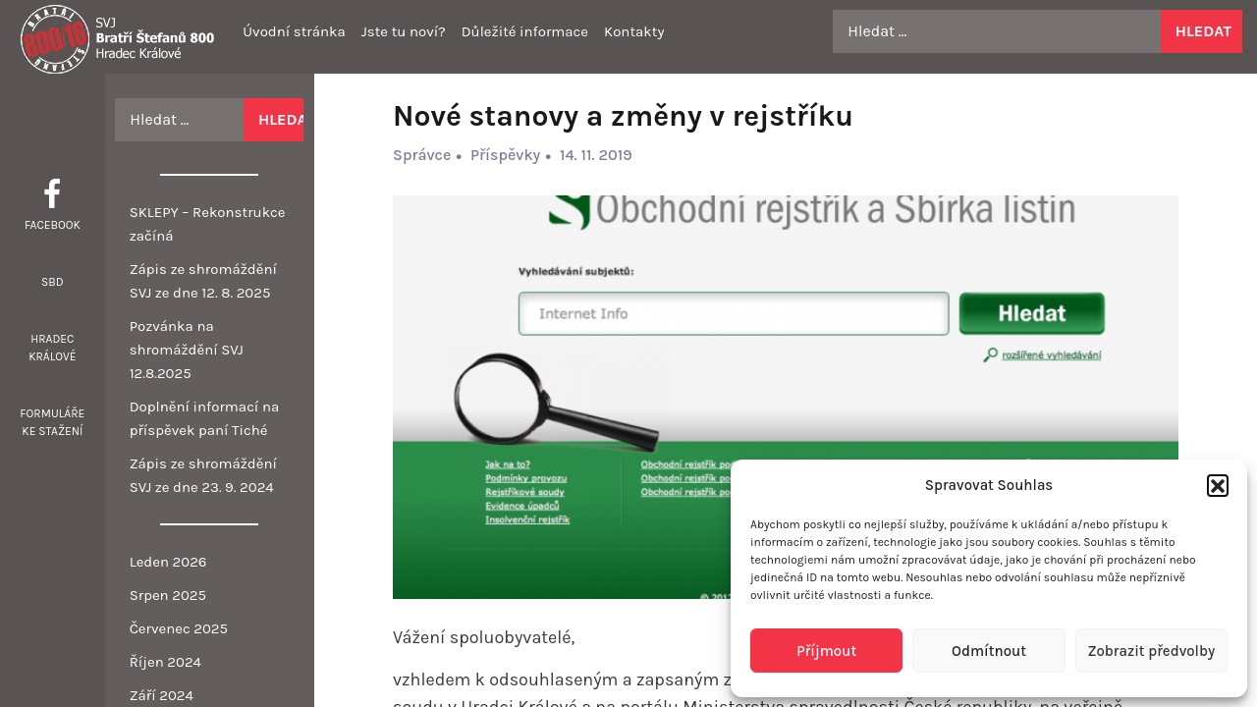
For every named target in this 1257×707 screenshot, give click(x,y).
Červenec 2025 (179, 628)
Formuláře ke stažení (52, 422)
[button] (1218, 485)
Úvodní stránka (294, 31)
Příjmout (826, 651)
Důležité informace (525, 31)
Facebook (53, 225)
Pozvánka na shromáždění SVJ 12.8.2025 (187, 349)
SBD (52, 282)
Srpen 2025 (168, 595)
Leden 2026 (168, 562)
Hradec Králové (52, 347)
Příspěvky (505, 154)
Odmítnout (989, 651)
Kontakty (634, 31)
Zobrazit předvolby (1151, 651)
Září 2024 (161, 695)
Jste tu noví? (403, 31)
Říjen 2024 (165, 662)
